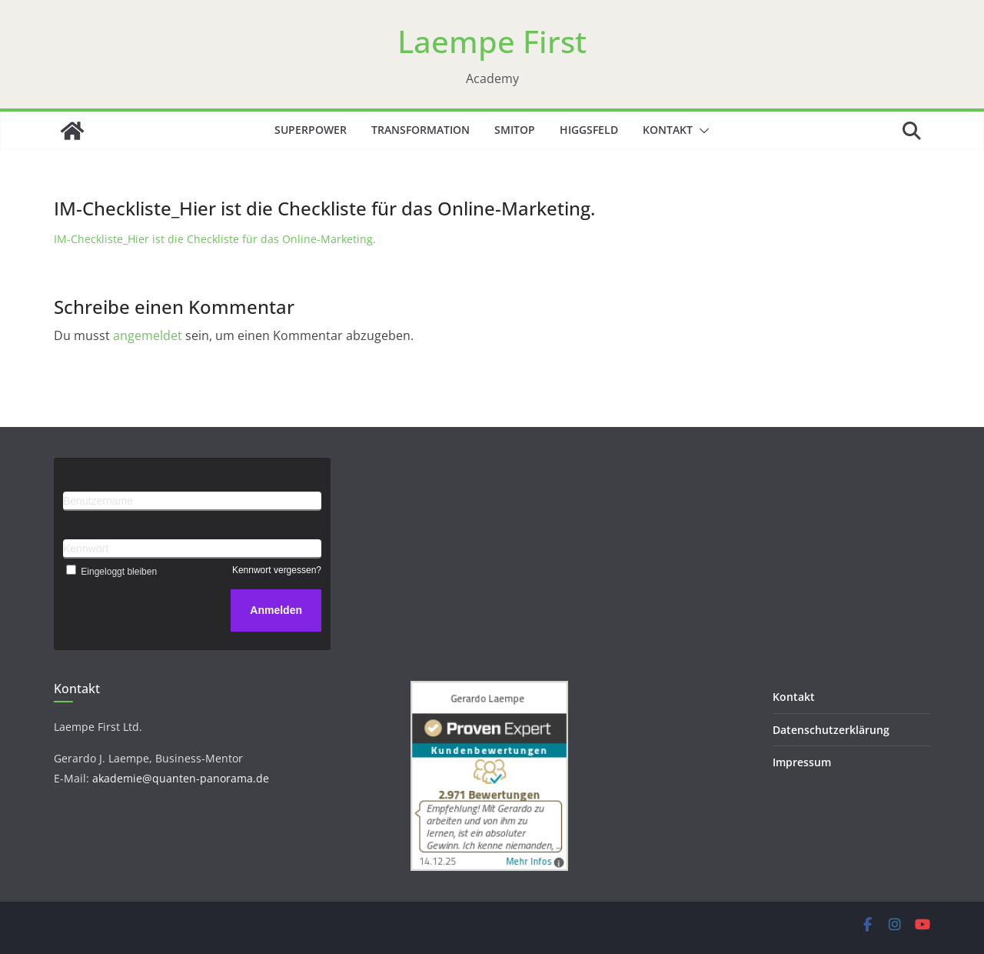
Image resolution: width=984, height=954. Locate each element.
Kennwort (85, 548)
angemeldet (147, 335)
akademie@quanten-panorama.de (180, 778)
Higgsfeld (589, 129)
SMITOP (514, 129)
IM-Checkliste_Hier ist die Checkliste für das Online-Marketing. (215, 239)
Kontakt (668, 129)
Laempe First (492, 41)
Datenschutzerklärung (831, 729)
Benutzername (98, 501)
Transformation (420, 129)
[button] (701, 130)
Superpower (310, 129)
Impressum (802, 762)
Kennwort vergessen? (276, 570)
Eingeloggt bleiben (110, 571)
